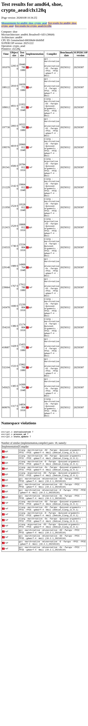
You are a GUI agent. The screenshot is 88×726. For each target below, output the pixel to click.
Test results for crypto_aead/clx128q (33, 26)
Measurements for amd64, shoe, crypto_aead (24, 23)
